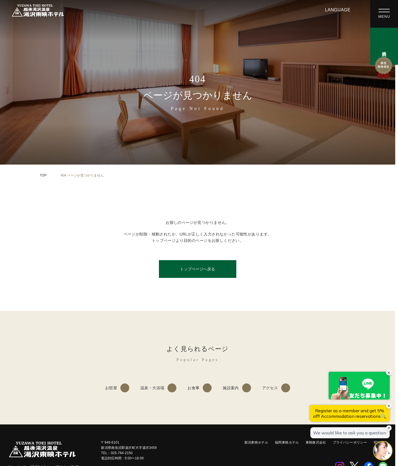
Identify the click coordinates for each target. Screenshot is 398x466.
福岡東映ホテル (287, 442)
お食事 (193, 388)
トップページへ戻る (197, 269)
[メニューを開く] (384, 14)
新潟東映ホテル (256, 442)
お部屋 (111, 388)
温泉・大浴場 (152, 388)
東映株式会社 (316, 442)
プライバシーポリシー (350, 442)
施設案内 (231, 388)
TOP (43, 175)
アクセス (270, 388)
